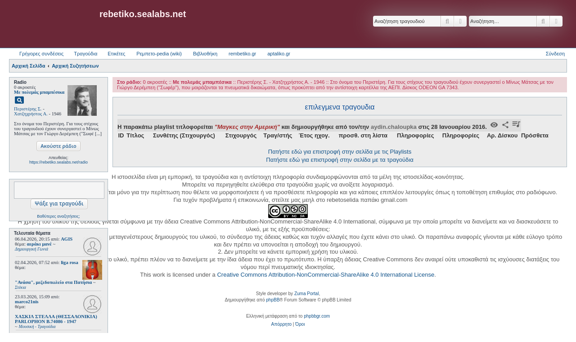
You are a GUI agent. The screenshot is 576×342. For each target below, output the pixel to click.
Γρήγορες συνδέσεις (41, 53)
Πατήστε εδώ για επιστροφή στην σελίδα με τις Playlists (339, 151)
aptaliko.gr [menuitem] (278, 53)
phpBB (272, 299)
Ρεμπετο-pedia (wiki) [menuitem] (159, 53)
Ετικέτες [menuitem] (116, 53)
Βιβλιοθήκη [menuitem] (205, 53)
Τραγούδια (85, 53)
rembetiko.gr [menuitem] (242, 53)
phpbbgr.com (317, 316)
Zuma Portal (306, 293)
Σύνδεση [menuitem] (555, 53)
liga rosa (69, 262)
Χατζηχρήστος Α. (31, 113)
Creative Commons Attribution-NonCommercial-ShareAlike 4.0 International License (325, 274)
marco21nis (27, 301)
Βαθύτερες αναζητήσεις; (58, 216)
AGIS (66, 239)
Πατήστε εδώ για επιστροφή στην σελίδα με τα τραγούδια (339, 159)
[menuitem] (281, 324)
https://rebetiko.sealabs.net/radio (58, 162)
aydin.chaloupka (394, 126)
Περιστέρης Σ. (28, 108)
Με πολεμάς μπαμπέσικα (39, 92)
